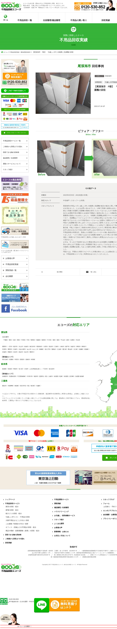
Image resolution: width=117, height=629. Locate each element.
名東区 (72, 340)
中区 (28, 340)
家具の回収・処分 (12, 506)
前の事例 (59, 272)
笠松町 (10, 369)
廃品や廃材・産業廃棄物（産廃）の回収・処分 (22, 531)
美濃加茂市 (12, 376)
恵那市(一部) (43, 376)
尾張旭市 (39, 346)
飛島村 (54, 349)
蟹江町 (65, 349)
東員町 (17, 386)
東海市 (84, 346)
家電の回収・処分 (12, 510)
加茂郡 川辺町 (58, 376)
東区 (10, 340)
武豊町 (11, 359)
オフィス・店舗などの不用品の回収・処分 (21, 527)
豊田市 (32, 352)
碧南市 (28, 359)
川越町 (38, 386)
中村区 (23, 340)
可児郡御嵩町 (21, 376)
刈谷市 (15, 352)
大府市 (45, 346)
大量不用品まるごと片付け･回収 (17, 520)
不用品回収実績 (15, 52)
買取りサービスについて (15, 164)
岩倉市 (26, 346)
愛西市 (4, 346)
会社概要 (14, 276)
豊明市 (10, 349)
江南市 (56, 346)
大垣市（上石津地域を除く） (33, 369)
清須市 (51, 346)
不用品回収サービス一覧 (15, 141)
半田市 (17, 359)
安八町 (21, 369)
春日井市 (32, 346)
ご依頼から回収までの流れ (15, 146)
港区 (54, 340)
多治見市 (51, 369)
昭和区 (33, 340)
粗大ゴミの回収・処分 (14, 513)
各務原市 (5, 376)
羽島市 (15, 369)
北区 (14, 340)
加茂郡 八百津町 (69, 376)
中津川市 (29, 376)
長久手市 (47, 349)
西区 (18, 340)
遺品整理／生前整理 (15, 158)
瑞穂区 (38, 340)
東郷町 (41, 349)
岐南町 (4, 369)
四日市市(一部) (24, 386)
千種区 (5, 340)
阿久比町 (5, 359)
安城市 (4, 352)
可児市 (45, 369)
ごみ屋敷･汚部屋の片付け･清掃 (17, 524)
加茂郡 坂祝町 (79, 376)
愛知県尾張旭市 (28, 52)
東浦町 (86, 349)
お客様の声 (14, 258)
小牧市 (62, 346)
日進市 (15, 349)
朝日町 (33, 386)
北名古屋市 (22, 349)
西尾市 (22, 359)
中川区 (49, 340)
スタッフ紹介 (15, 169)
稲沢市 (15, 346)
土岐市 (50, 376)
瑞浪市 (36, 376)
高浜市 (21, 352)
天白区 (78, 340)
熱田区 (44, 340)
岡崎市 (10, 352)
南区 (58, 340)
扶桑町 (81, 349)
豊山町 (70, 349)
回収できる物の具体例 (15, 152)
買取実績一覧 (14, 270)
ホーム (4, 52)
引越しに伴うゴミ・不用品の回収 (18, 517)
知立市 (26, 352)
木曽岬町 (10, 386)
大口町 (75, 349)
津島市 (78, 346)
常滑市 (4, 349)
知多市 (73, 346)
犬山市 (21, 346)
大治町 (59, 349)
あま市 (29, 349)
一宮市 (10, 346)
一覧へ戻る (90, 272)
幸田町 (33, 359)
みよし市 (35, 349)
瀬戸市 (67, 346)
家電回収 (98, 82)
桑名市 (4, 386)
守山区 (63, 340)
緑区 (67, 340)
